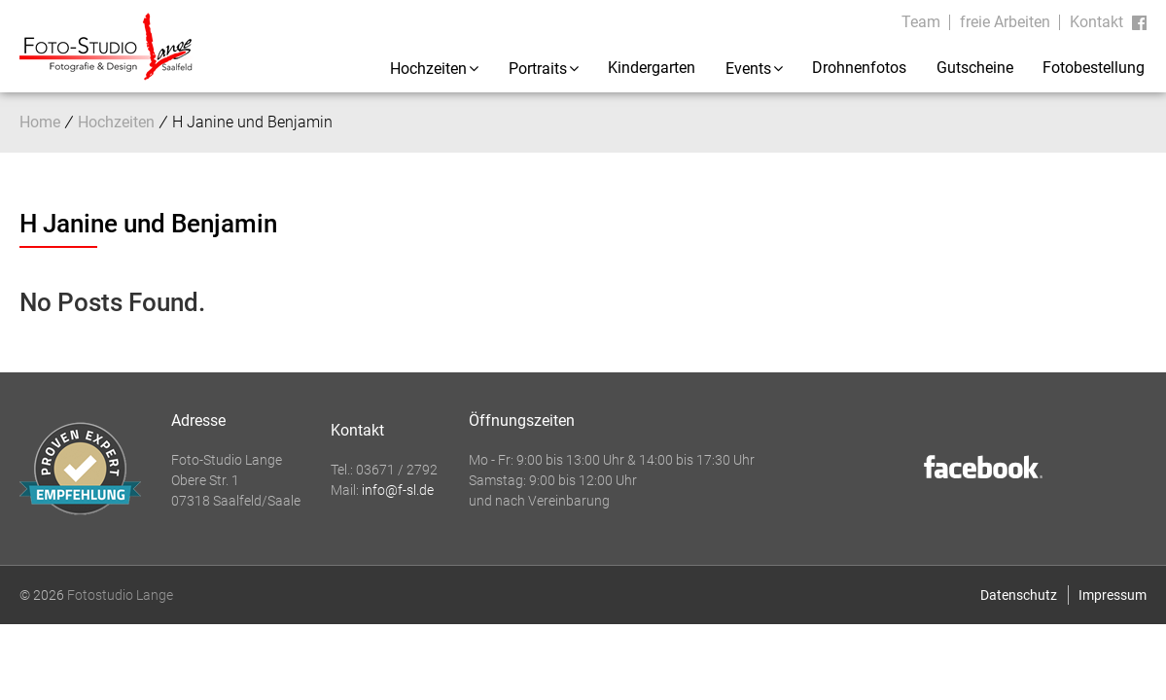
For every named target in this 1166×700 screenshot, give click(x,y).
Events (748, 68)
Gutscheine (974, 67)
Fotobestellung (1093, 67)
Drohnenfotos (859, 67)
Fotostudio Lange (120, 595)
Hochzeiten (428, 68)
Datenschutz (1018, 595)
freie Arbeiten (1005, 22)
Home (39, 122)
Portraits (538, 68)
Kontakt (1096, 22)
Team (920, 22)
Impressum (1112, 595)
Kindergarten (651, 67)
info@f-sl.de (398, 490)
